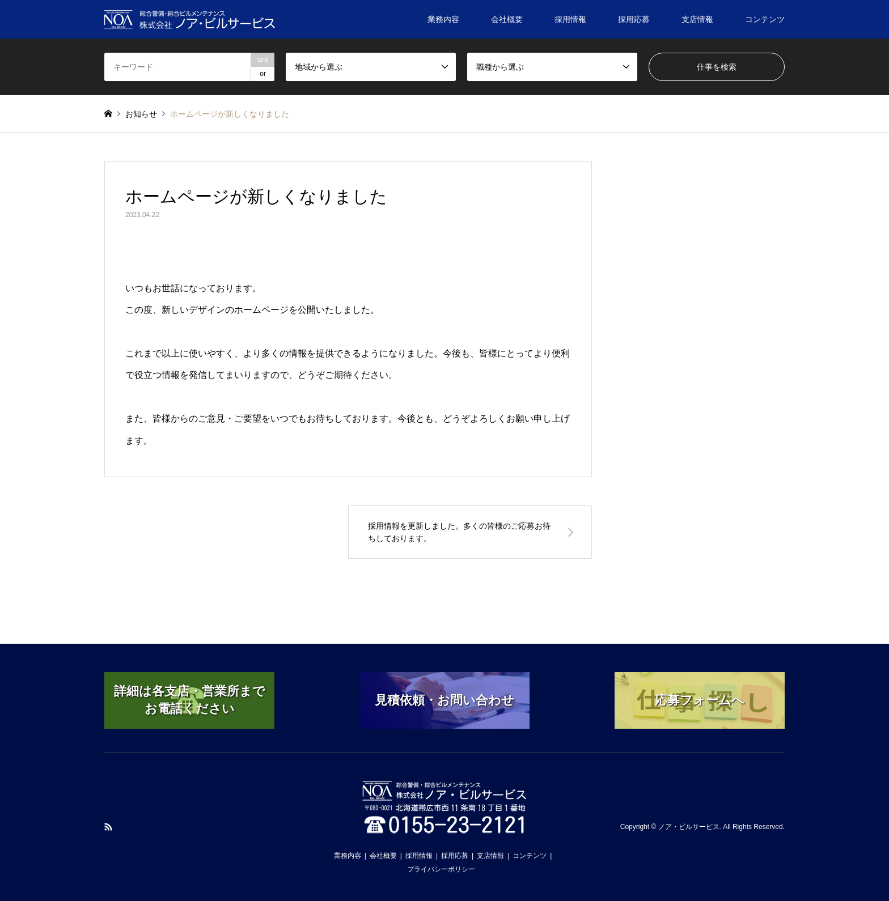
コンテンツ (765, 19)
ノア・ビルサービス (688, 827)
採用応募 (634, 19)
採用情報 (570, 19)
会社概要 (507, 19)
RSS (108, 827)
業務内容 (443, 19)
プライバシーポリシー (441, 869)
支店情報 (697, 19)
